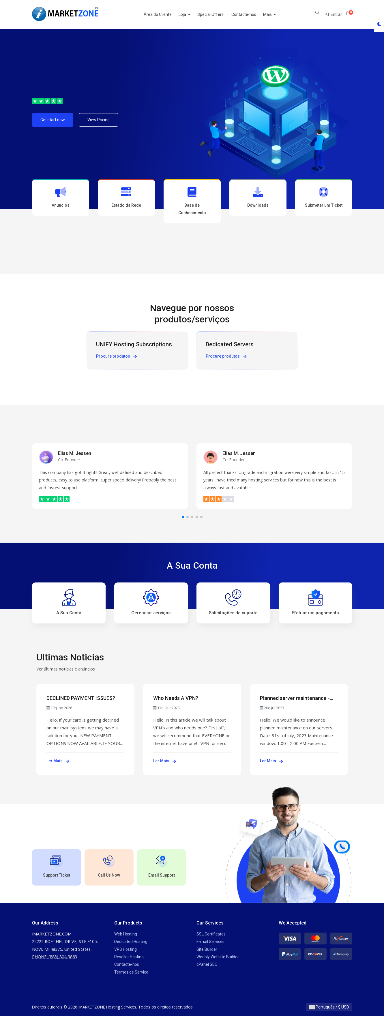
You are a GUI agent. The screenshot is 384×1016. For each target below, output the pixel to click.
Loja (189, 14)
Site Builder (206, 949)
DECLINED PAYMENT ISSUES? (80, 698)
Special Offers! (217, 14)
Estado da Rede (126, 197)
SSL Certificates (211, 934)
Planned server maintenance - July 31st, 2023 (295, 698)
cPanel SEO (207, 964)
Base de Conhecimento (192, 201)
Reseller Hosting (129, 957)
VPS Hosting (125, 949)
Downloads (258, 197)
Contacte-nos (250, 14)
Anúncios (60, 197)
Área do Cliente (164, 14)
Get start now (52, 119)
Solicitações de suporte (233, 602)
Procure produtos (116, 356)
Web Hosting (125, 934)
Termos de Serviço (131, 972)
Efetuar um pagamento (315, 602)
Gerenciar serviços (151, 602)
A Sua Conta (68, 602)
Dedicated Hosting (130, 941)
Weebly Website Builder (217, 957)
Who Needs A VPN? (175, 698)
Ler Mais (57, 761)
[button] (183, 517)
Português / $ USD (329, 1007)
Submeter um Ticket (323, 197)
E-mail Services (210, 941)
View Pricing (98, 119)
